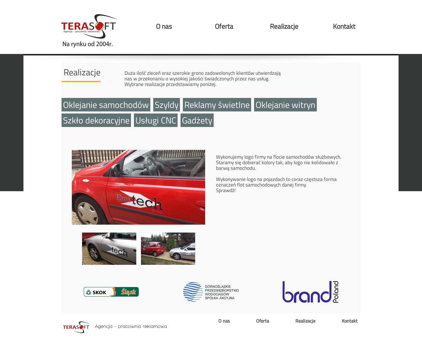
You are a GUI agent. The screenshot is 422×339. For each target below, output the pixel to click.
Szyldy (166, 104)
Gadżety (197, 120)
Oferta (224, 26)
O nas (164, 26)
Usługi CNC (155, 120)
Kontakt (344, 26)
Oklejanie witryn (285, 104)
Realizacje (284, 26)
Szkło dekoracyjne (96, 120)
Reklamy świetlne (217, 104)
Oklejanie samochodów (106, 104)
